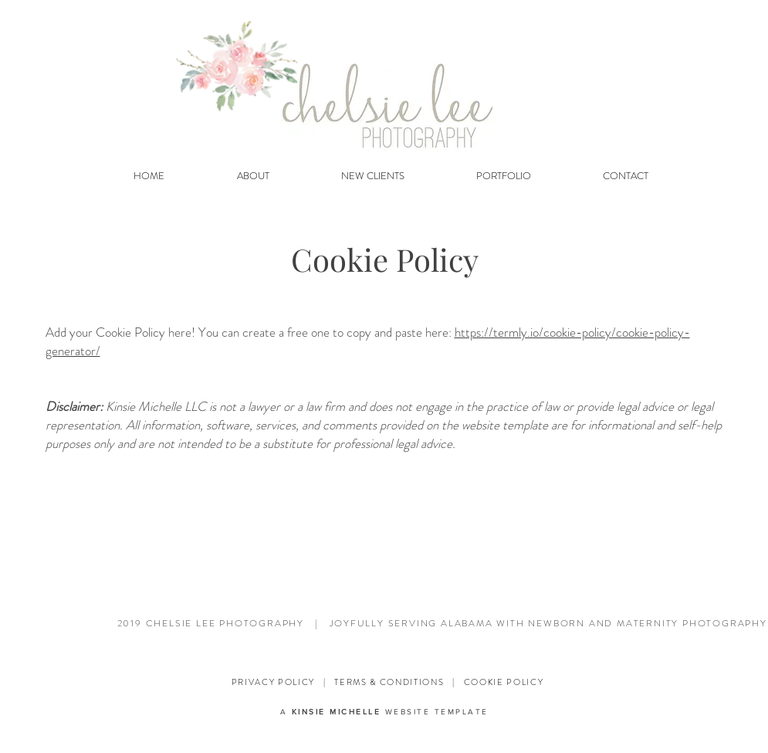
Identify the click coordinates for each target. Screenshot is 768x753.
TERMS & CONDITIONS (389, 682)
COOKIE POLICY (503, 682)
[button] (373, 176)
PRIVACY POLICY (273, 682)
